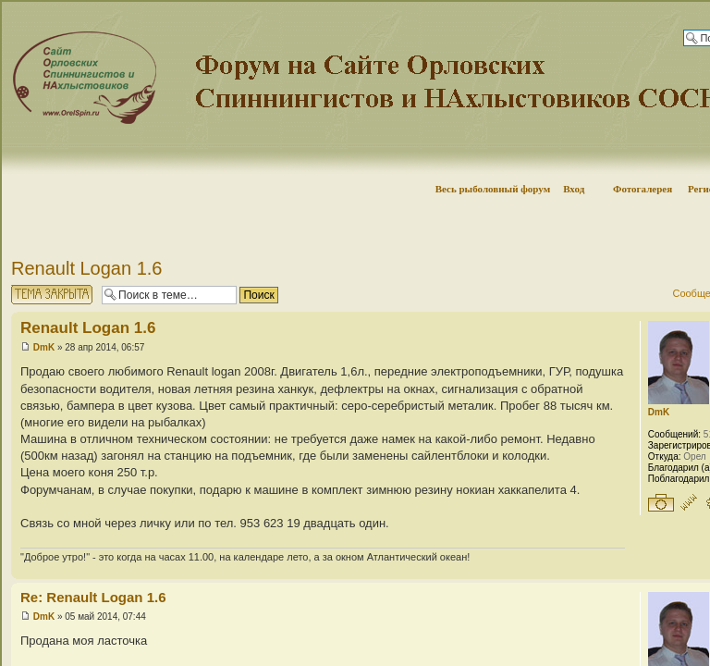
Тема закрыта (51, 294)
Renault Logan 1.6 (86, 268)
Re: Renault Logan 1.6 (93, 597)
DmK (44, 347)
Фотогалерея (642, 188)
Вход (573, 188)
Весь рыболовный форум (493, 188)
